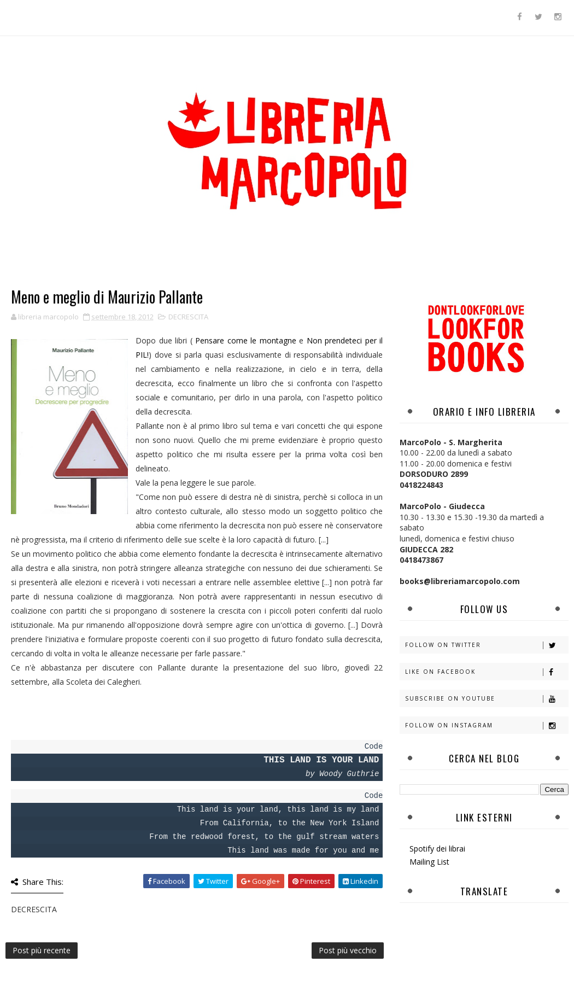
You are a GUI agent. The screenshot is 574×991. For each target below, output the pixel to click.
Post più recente (42, 950)
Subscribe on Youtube (486, 699)
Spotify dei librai (437, 848)
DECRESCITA (188, 317)
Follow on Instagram (486, 725)
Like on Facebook (486, 672)
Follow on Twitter (486, 645)
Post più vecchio (348, 950)
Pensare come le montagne (245, 340)
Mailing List (429, 861)
